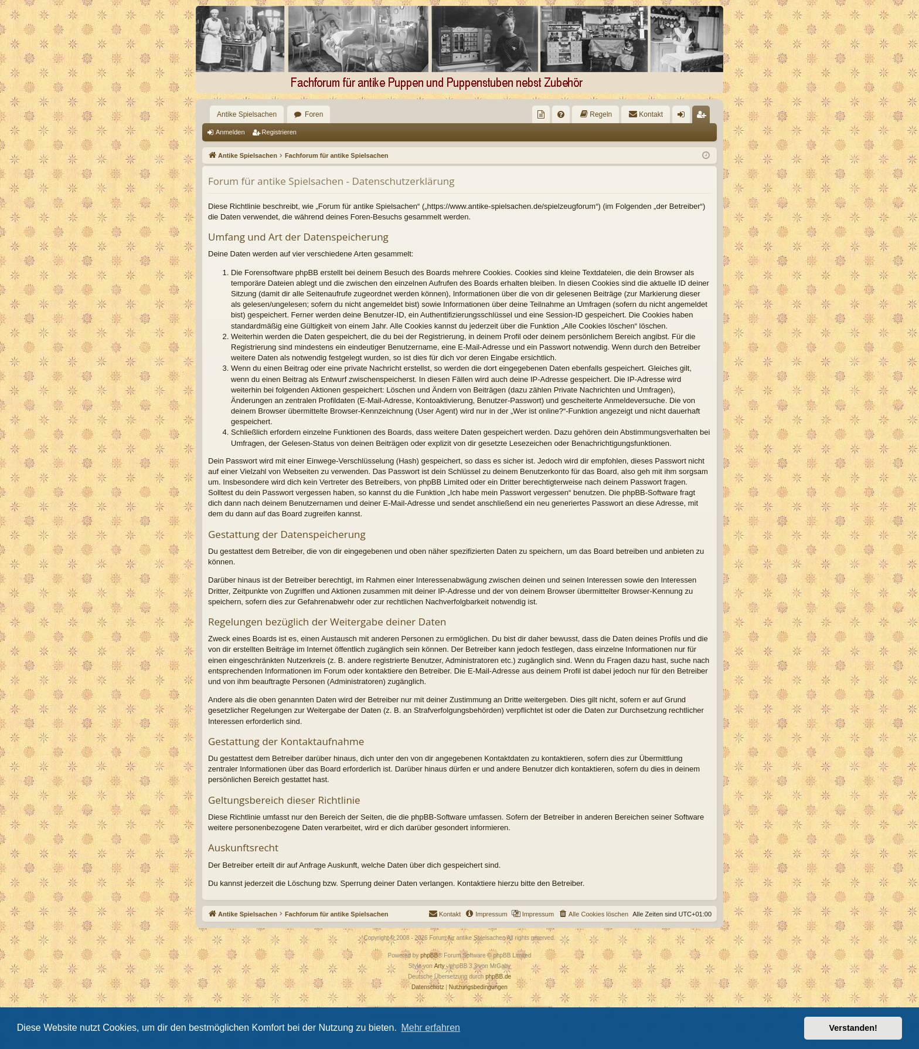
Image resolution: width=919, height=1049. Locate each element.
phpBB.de (498, 976)
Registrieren (279, 132)
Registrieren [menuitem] (703, 116)
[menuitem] (541, 114)
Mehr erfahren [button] (430, 1028)
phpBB (429, 955)
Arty (439, 966)
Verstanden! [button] (853, 1028)
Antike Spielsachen (247, 114)
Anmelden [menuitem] (684, 116)
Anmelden (230, 132)
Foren (314, 114)
